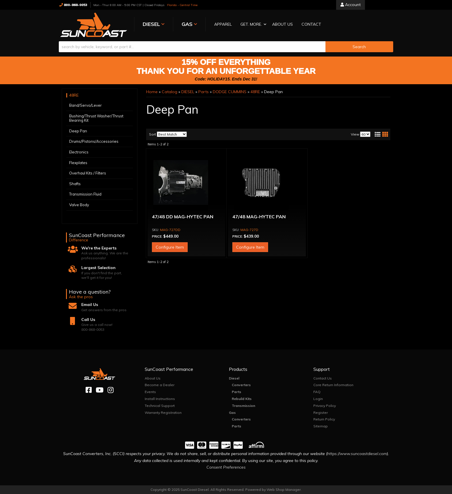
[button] (247, 25)
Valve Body (79, 204)
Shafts (75, 183)
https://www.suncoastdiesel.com (357, 453)
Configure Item (170, 246)
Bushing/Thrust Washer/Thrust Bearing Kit (96, 118)
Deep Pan (78, 130)
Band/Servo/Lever (85, 105)
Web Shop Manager (284, 489)
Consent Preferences (226, 466)
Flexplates (78, 162)
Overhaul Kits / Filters (87, 172)
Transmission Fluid (85, 194)
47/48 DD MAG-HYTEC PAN (182, 216)
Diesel (234, 378)
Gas (232, 412)
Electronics (78, 151)
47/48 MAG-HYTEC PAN (259, 216)
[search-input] (192, 46)
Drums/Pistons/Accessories (93, 141)
